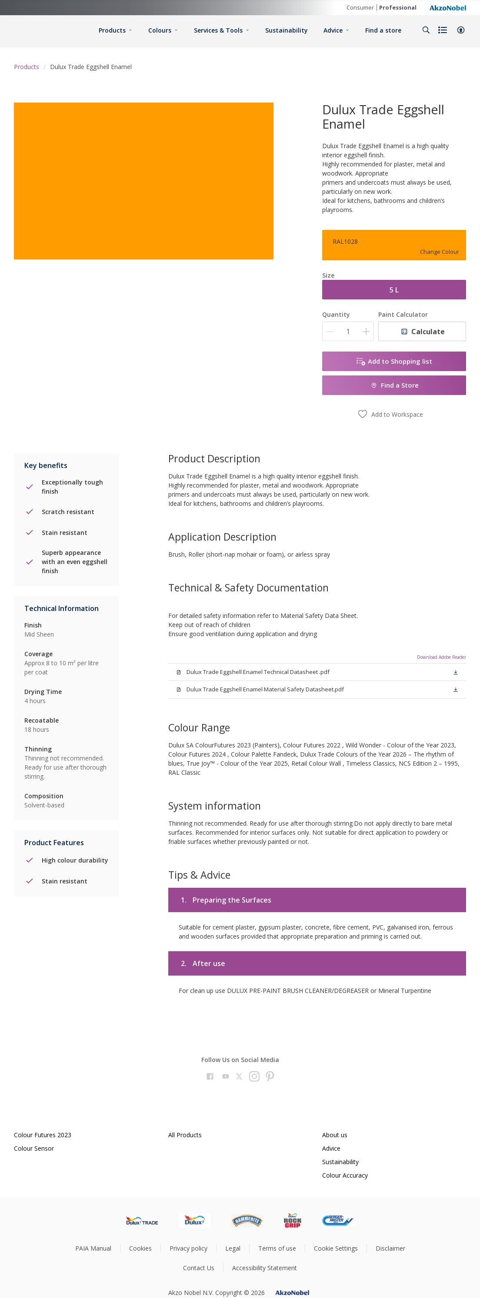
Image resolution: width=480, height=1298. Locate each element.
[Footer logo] (142, 1220)
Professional (398, 7)
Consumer (360, 7)
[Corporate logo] (448, 7)
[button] (461, 30)
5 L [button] (394, 290)
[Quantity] (348, 331)
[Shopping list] (443, 30)
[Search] (426, 30)
